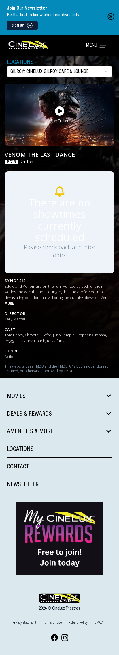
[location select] (59, 71)
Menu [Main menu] (96, 45)
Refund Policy (78, 623)
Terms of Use (52, 623)
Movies (59, 395)
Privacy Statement (24, 623)
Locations (20, 61)
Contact (18, 466)
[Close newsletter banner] (110, 16)
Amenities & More (59, 431)
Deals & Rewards (59, 413)
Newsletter (23, 484)
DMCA (99, 623)
